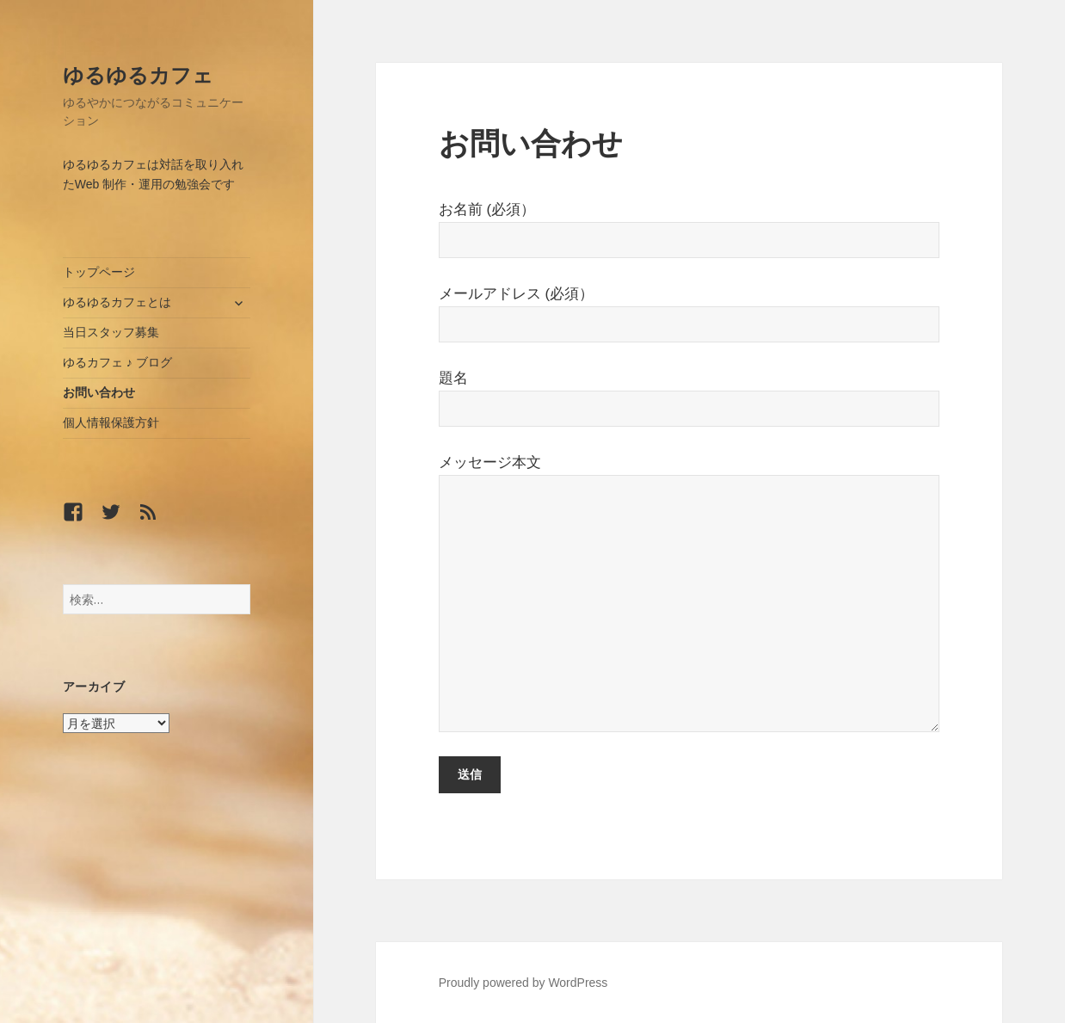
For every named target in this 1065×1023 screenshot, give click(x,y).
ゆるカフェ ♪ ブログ (117, 362)
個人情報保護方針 (111, 422)
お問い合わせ (99, 392)
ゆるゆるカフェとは (117, 302)
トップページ (99, 272)
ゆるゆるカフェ (138, 74)
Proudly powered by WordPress (523, 982)
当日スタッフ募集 (111, 332)
